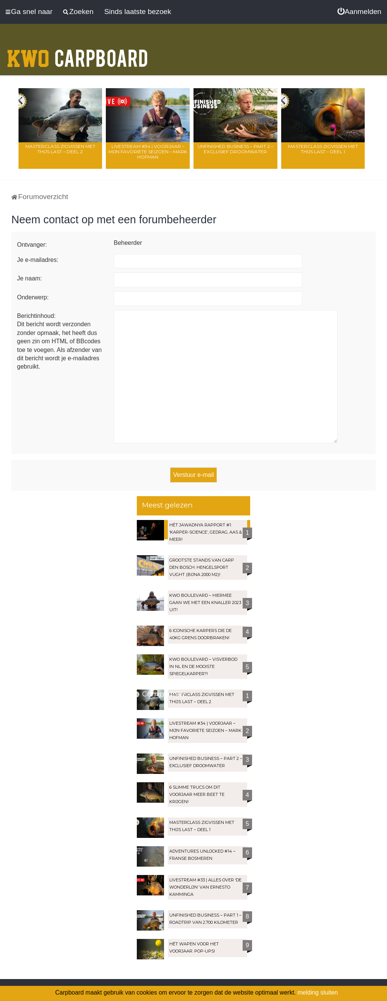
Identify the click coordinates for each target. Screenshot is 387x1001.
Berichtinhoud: (36, 316)
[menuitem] (359, 11)
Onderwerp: (33, 297)
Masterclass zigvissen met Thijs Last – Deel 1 (323, 148)
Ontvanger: (32, 244)
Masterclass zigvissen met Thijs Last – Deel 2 (60, 148)
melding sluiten (317, 992)
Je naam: (29, 278)
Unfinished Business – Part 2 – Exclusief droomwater (235, 148)
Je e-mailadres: (37, 260)
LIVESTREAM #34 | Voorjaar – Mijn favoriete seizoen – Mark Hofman (147, 151)
